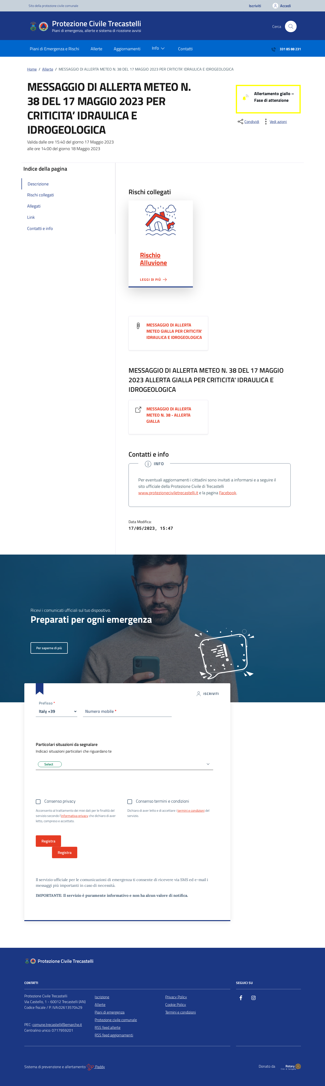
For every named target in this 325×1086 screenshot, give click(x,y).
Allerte (96, 49)
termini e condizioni (191, 810)
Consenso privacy (60, 801)
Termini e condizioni (180, 1012)
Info (159, 48)
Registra (65, 852)
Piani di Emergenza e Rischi (54, 49)
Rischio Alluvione (153, 258)
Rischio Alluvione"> (161, 220)
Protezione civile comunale (116, 1020)
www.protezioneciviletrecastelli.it (168, 492)
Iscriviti (255, 6)
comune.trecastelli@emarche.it (57, 1024)
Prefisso (47, 703)
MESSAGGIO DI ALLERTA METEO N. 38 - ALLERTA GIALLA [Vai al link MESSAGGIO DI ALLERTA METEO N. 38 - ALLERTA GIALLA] (168, 415)
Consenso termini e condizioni (162, 801)
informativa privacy (74, 815)
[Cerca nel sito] (290, 26)
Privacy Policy (176, 997)
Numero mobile (101, 711)
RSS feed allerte (107, 1027)
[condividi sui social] (248, 121)
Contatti (185, 49)
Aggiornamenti (127, 49)
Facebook (227, 492)
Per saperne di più (49, 647)
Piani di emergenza (109, 1012)
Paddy (96, 1067)
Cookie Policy (175, 1004)
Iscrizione (102, 997)
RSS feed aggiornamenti (114, 1035)
